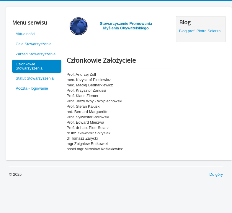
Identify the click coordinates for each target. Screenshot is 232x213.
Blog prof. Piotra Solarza (200, 31)
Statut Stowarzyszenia (35, 78)
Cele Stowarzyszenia (33, 44)
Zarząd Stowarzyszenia (35, 54)
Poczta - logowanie (32, 88)
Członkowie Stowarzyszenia (29, 66)
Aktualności (25, 34)
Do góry (216, 174)
